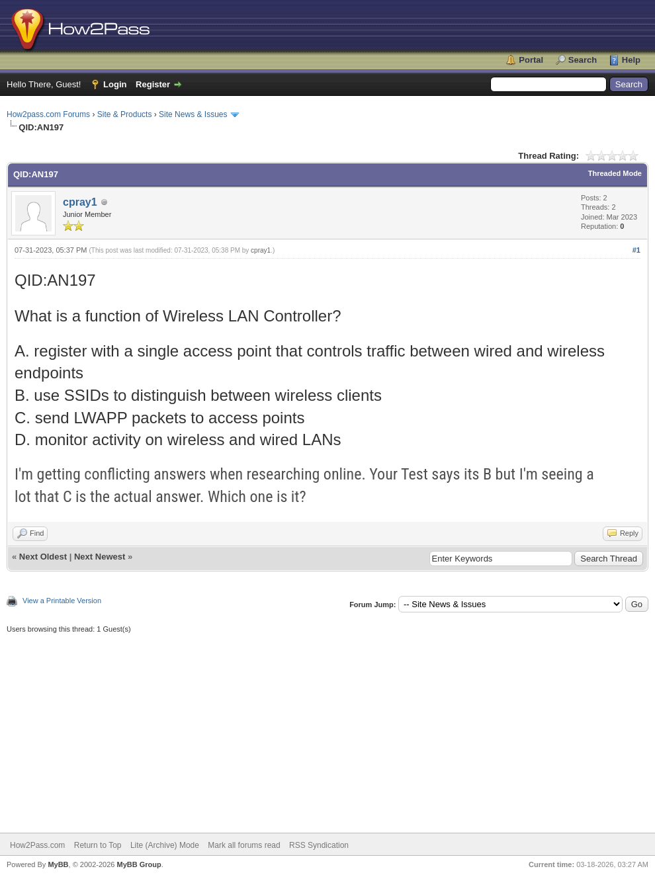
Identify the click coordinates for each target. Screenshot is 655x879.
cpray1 (80, 202)
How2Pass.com (37, 845)
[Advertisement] (327, 726)
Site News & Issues (193, 114)
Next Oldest (43, 557)
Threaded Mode (615, 173)
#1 (636, 250)
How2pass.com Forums (48, 114)
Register (153, 84)
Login (114, 84)
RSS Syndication (319, 845)
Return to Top (98, 845)
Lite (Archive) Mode (164, 845)
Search (582, 60)
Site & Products (124, 114)
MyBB (58, 864)
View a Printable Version (61, 601)
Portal (531, 60)
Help (631, 60)
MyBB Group (138, 864)
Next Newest (99, 557)
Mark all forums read (244, 845)
